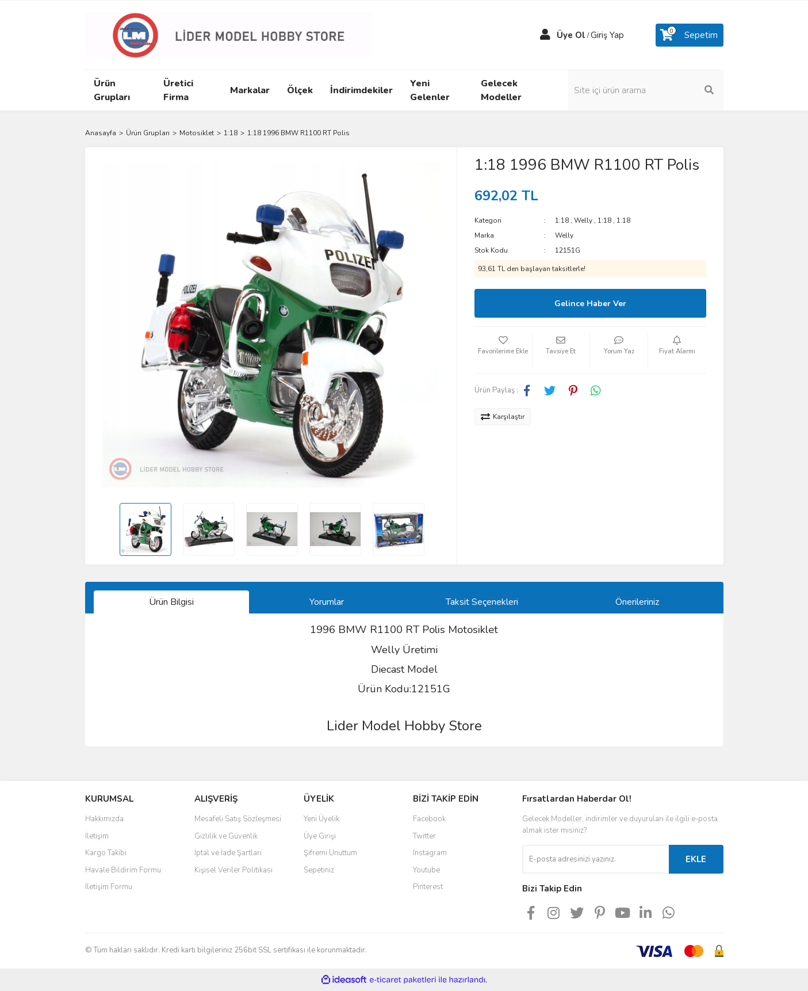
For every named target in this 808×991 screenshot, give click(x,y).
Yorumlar (326, 602)
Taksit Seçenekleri (482, 602)
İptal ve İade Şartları (228, 853)
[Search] (645, 90)
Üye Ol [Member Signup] (571, 35)
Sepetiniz (319, 870)
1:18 (562, 220)
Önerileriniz (637, 602)
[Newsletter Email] (595, 859)
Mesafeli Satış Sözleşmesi (237, 819)
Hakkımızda (104, 819)
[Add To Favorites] (503, 350)
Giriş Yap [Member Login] (607, 35)
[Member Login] (545, 35)
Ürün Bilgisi (171, 602)
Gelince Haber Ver (590, 303)
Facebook (429, 819)
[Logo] (229, 34)
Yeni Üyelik (321, 819)
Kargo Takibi (106, 853)
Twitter (424, 836)
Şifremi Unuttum (330, 853)
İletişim (97, 836)
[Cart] (689, 35)
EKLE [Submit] (696, 859)
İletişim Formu (108, 887)
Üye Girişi (320, 836)
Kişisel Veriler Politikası (233, 870)
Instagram (430, 853)
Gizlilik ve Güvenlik (226, 836)
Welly (583, 220)
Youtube (426, 870)
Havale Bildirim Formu (123, 870)
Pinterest (428, 887)
